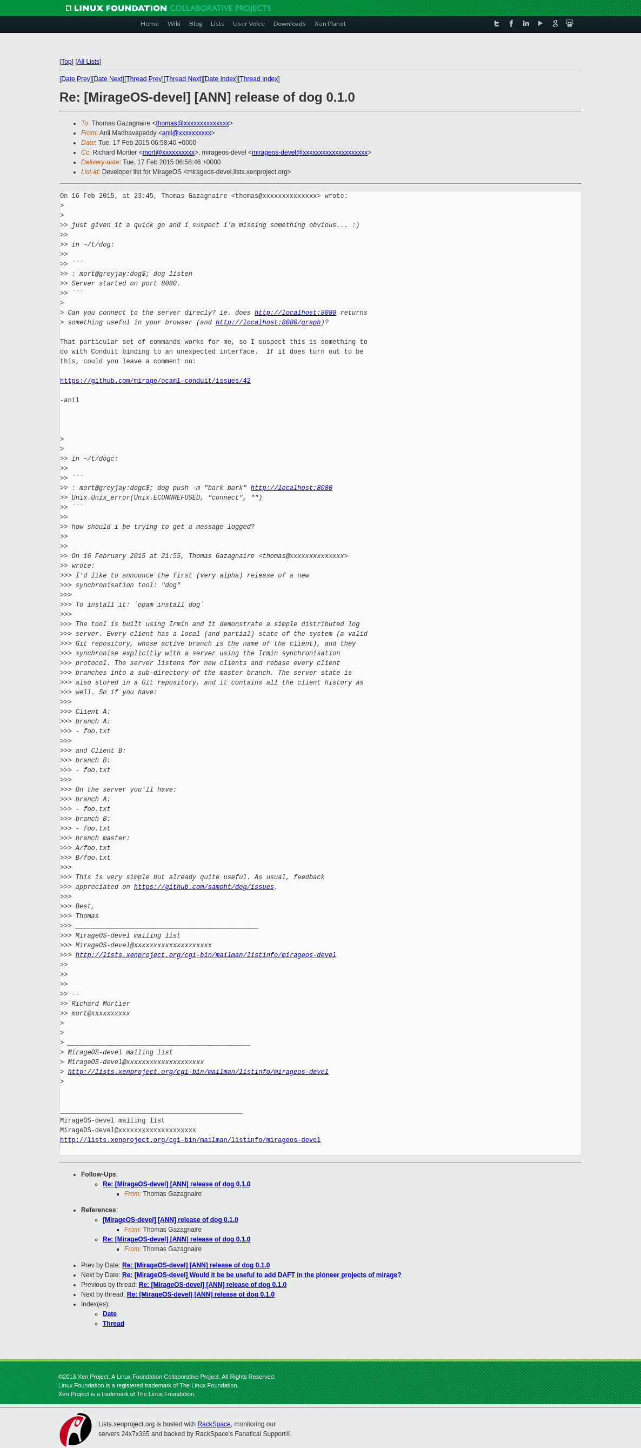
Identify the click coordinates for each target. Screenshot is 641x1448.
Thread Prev (144, 79)
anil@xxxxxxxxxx (186, 133)
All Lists (88, 61)
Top (66, 61)
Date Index (220, 79)
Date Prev (75, 79)
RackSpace (213, 1424)
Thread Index (259, 79)
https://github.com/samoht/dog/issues (204, 887)
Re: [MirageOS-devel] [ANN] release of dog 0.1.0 (176, 1184)
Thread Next (183, 79)
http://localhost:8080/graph (268, 322)
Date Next (108, 79)
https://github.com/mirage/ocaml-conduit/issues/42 (155, 381)
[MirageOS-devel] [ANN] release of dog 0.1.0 (170, 1220)
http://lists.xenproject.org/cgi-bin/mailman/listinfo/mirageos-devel (206, 955)
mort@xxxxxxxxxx (169, 152)
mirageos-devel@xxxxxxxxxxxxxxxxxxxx (310, 152)
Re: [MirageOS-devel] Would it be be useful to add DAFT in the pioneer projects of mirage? (262, 1275)
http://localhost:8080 (295, 312)
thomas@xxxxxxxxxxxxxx (192, 123)
